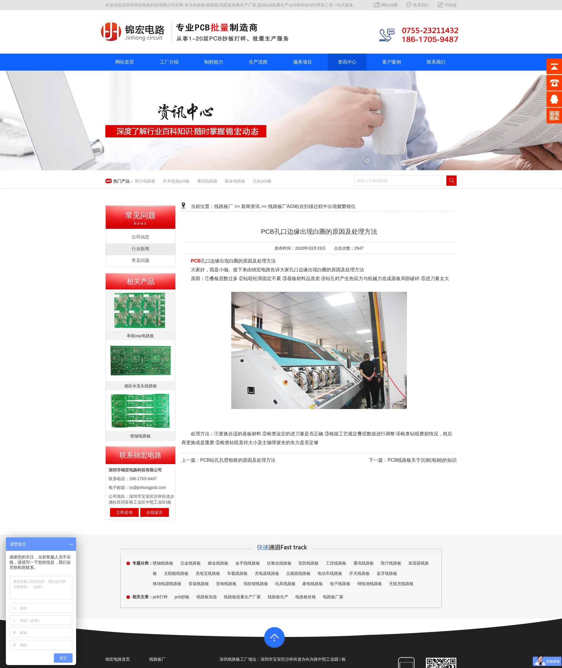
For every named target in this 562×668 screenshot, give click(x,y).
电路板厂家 (333, 596)
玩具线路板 (285, 583)
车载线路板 (237, 573)
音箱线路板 (199, 583)
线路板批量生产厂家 (242, 596)
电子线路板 (340, 583)
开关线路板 (359, 573)
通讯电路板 (207, 181)
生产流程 (258, 61)
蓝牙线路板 (387, 573)
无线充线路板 (401, 583)
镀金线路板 (218, 563)
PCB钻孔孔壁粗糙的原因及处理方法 (237, 460)
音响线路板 (226, 583)
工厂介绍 (169, 61)
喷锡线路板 (163, 563)
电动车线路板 (330, 573)
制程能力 (213, 61)
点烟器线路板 (298, 573)
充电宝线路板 (208, 573)
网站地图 (385, 5)
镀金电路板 (235, 181)
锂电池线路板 (369, 583)
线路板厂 (223, 206)
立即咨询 (124, 512)
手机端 (447, 5)
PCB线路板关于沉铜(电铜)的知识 (422, 460)
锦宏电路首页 (117, 659)
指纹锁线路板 (256, 583)
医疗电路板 (145, 181)
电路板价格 (305, 596)
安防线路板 (308, 563)
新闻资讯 (250, 206)
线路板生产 (278, 596)
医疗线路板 (391, 563)
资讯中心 (347, 61)
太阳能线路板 (176, 573)
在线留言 (154, 512)
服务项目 (302, 61)
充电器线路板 (267, 573)
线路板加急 (206, 596)
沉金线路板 (190, 563)
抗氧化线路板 (279, 563)
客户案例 (391, 61)
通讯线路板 (363, 563)
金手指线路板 (247, 563)
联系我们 (417, 5)
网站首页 (124, 61)
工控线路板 (336, 563)
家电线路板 (312, 583)
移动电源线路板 (167, 583)
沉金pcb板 (262, 181)
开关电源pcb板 (176, 181)
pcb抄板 (181, 596)
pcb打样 (160, 596)
